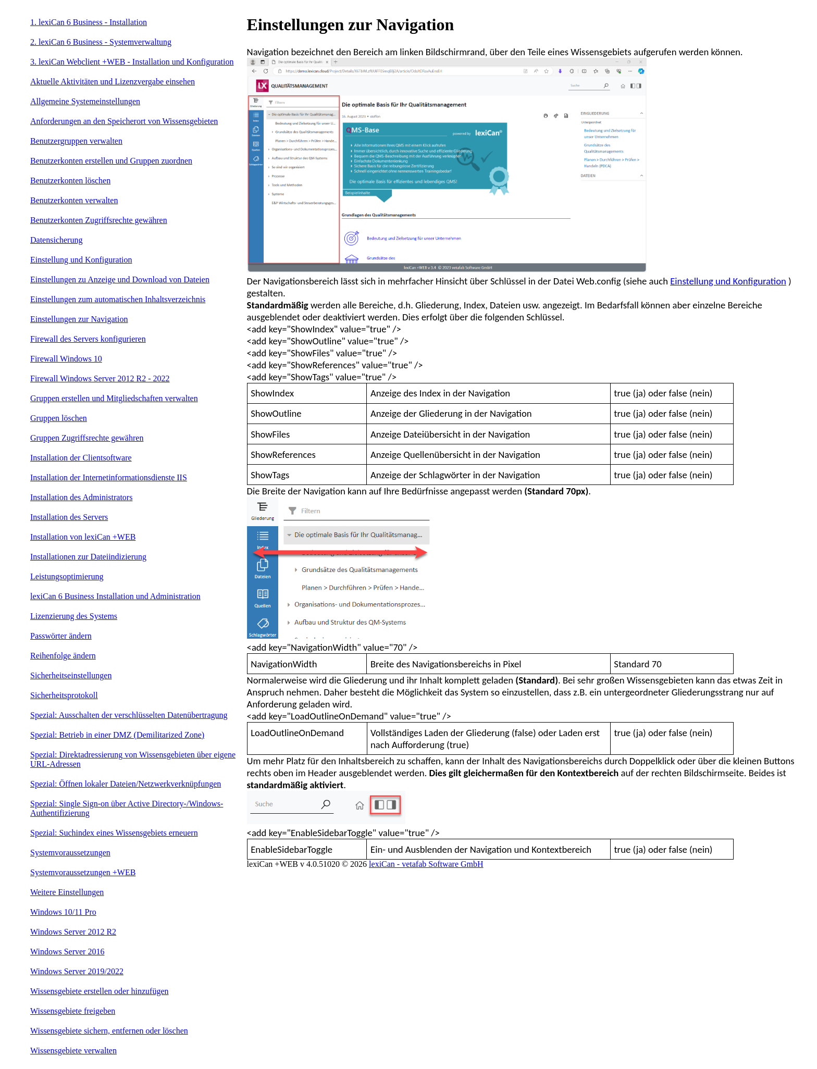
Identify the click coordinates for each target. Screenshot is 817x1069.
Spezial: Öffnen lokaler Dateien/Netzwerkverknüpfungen (125, 783)
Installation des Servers (69, 517)
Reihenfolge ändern (63, 655)
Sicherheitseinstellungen (71, 675)
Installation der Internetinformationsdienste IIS (108, 477)
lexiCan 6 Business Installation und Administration (115, 596)
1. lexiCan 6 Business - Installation (88, 22)
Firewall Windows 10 (66, 358)
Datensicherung (56, 239)
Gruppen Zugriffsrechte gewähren (86, 437)
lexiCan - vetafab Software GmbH (426, 864)
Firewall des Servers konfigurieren (88, 338)
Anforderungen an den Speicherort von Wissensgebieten (124, 121)
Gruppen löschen (58, 418)
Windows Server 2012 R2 (73, 931)
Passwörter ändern (61, 635)
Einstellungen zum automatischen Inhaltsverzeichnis (117, 299)
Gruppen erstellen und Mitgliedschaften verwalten (114, 398)
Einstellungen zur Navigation (79, 319)
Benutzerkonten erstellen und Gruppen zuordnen (111, 160)
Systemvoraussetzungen (70, 852)
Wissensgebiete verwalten (73, 1050)
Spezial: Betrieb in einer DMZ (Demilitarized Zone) (117, 734)
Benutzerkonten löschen (70, 180)
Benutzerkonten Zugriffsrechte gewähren (98, 220)
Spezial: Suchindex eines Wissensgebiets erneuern (114, 832)
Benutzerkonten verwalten (74, 200)
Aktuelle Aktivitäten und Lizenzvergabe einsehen (112, 81)
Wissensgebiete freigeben (72, 1010)
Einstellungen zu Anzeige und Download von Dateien (119, 279)
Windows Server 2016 (67, 951)
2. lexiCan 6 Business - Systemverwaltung (100, 42)
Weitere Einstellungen (67, 892)
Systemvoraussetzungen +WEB (82, 872)
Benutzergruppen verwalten (76, 140)
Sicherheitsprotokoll (64, 695)
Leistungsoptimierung (66, 576)
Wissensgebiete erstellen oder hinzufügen (99, 991)
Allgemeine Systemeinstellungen (85, 101)
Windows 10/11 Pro (63, 912)
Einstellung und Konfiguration (81, 259)
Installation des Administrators (81, 497)
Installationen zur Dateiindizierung (88, 556)
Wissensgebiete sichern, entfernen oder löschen (109, 1030)
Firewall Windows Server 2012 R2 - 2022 (99, 378)
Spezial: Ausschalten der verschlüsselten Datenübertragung (129, 715)
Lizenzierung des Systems (73, 616)
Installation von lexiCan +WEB (82, 536)
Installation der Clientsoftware (81, 457)
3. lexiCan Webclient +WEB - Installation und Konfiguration (131, 61)
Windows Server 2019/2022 (76, 971)
